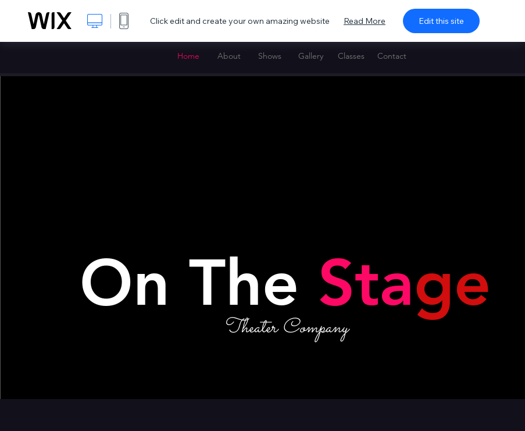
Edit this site (441, 21)
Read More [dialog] (364, 21)
